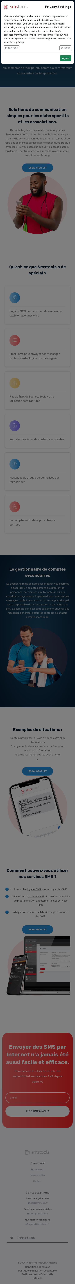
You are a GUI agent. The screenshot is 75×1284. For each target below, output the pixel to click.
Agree (65, 58)
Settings (65, 48)
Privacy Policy (17, 42)
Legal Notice (11, 48)
